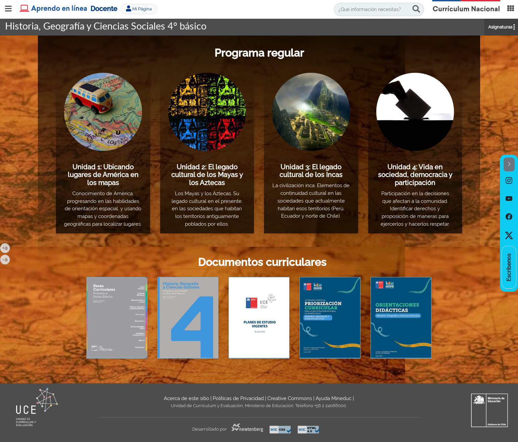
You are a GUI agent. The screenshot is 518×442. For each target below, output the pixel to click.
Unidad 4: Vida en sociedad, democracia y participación (415, 175)
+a (6, 247)
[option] (509, 180)
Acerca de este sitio (186, 398)
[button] (509, 164)
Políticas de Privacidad (238, 398)
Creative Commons (289, 398)
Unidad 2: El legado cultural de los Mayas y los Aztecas (207, 175)
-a (6, 259)
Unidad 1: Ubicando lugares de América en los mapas (103, 175)
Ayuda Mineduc (333, 398)
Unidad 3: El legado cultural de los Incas (310, 171)
